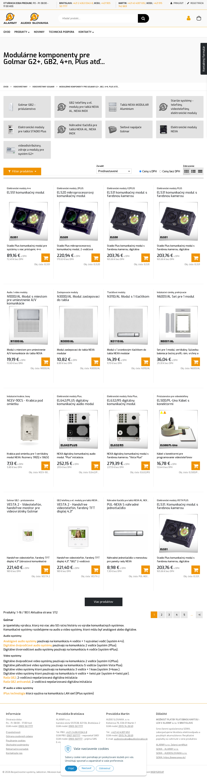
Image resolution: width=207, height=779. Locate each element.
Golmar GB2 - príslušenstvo (21, 107)
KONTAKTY (85, 32)
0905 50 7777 (26, 726)
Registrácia (195, 3)
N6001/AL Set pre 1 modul (175, 297)
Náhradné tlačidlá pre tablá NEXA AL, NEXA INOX (77, 129)
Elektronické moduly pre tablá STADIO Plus (26, 129)
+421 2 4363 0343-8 (83, 3)
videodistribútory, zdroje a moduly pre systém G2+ (25, 150)
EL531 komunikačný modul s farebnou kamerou (127, 194)
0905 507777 (75, 738)
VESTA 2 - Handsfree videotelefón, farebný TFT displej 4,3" (76, 508)
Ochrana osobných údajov (19, 736)
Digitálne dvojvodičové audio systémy (27, 645)
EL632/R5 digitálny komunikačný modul (121, 402)
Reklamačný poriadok (17, 749)
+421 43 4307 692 (136, 3)
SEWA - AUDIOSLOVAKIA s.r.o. (171, 753)
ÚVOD (6, 32)
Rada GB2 (9, 677)
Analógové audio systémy (20, 641)
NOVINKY (39, 32)
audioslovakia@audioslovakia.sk (131, 738)
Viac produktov (103, 602)
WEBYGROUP (157, 772)
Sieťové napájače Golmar (124, 129)
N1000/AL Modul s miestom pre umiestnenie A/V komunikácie (27, 300)
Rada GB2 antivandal (16, 682)
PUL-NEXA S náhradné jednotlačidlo (123, 506)
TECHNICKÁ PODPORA (61, 32)
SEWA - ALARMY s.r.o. (167, 749)
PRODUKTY (20, 32)
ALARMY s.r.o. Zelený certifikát (171, 744)
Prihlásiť (177, 3)
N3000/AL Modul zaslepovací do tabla (78, 298)
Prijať (71, 768)
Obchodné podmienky (17, 744)
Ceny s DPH (149, 171)
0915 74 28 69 (125, 726)
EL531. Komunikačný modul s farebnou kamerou (177, 506)
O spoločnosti (13, 732)
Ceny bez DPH (171, 171)
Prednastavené (108, 171)
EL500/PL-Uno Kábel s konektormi (173, 402)
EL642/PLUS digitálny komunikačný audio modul (75, 402)
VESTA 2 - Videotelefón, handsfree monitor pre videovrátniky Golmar (24, 508)
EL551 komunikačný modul (25, 193)
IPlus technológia (14, 693)
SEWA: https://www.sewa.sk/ (171, 757)
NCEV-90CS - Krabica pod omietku (25, 402)
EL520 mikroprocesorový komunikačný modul (75, 194)
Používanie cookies (16, 740)
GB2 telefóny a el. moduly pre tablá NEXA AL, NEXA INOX (78, 107)
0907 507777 (73, 735)
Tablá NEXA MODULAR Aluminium (128, 107)
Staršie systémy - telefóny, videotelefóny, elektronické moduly (178, 107)
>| (199, 614)
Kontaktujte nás (14, 753)
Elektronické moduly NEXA (178, 129)
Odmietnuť (104, 768)
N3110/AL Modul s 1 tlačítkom (128, 297)
